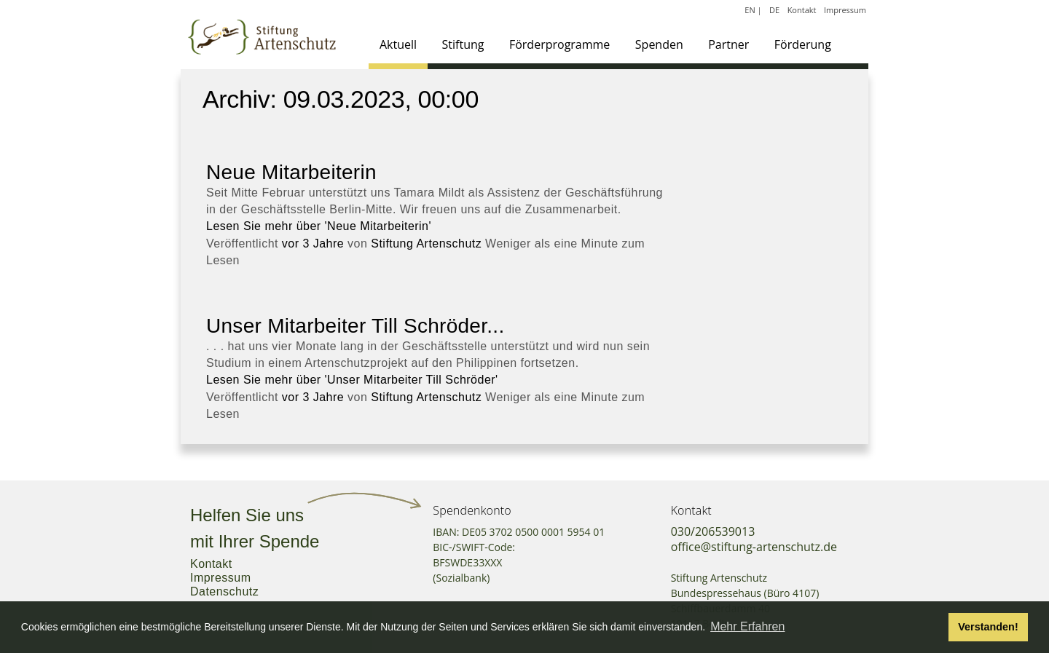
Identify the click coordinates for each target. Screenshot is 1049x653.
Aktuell (398, 44)
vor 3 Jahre (313, 243)
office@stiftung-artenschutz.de (754, 547)
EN (749, 9)
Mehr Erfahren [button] (747, 626)
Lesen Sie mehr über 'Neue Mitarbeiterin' (318, 226)
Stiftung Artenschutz (426, 243)
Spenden (659, 44)
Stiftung (463, 44)
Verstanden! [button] (988, 627)
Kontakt (802, 9)
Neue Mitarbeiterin (291, 172)
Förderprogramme (559, 44)
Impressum (845, 9)
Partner (728, 44)
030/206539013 (713, 531)
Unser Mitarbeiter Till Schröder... (355, 325)
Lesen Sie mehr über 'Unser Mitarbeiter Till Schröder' (352, 379)
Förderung (802, 44)
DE (774, 9)
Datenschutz (224, 591)
